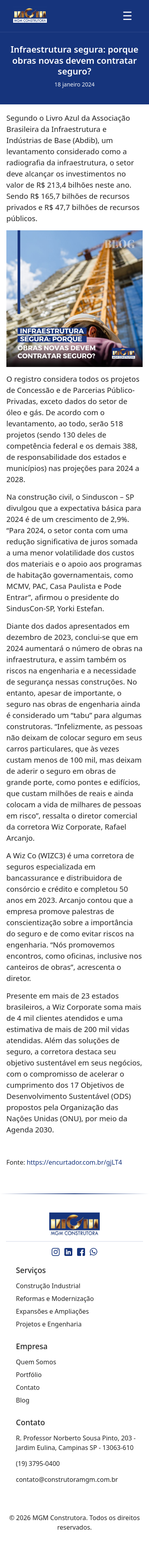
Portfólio (29, 1374)
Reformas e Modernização (55, 1298)
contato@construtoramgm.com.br (67, 1479)
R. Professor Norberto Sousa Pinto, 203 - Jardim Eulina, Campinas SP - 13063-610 (75, 1443)
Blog (22, 1400)
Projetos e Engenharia (48, 1324)
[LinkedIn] (68, 1252)
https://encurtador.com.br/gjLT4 (74, 1162)
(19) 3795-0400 (38, 1463)
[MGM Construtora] (74, 1224)
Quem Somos (36, 1362)
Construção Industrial (48, 1285)
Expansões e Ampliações (52, 1311)
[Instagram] (56, 1252)
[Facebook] (81, 1252)
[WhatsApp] (94, 1252)
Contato (28, 1387)
